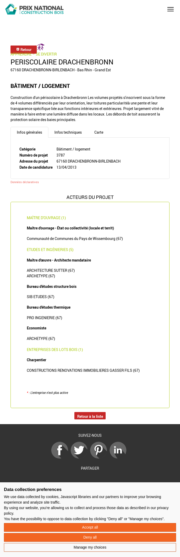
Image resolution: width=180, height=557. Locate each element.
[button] (170, 9)
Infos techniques (68, 132)
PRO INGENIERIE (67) (44, 317)
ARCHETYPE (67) (41, 275)
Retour (24, 49)
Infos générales (29, 132)
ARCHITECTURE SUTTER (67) (51, 270)
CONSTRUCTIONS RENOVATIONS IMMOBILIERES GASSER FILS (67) (83, 370)
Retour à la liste (90, 416)
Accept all (90, 527)
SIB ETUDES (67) (40, 296)
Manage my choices (90, 547)
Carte (98, 132)
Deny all (90, 537)
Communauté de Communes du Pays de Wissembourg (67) (75, 238)
